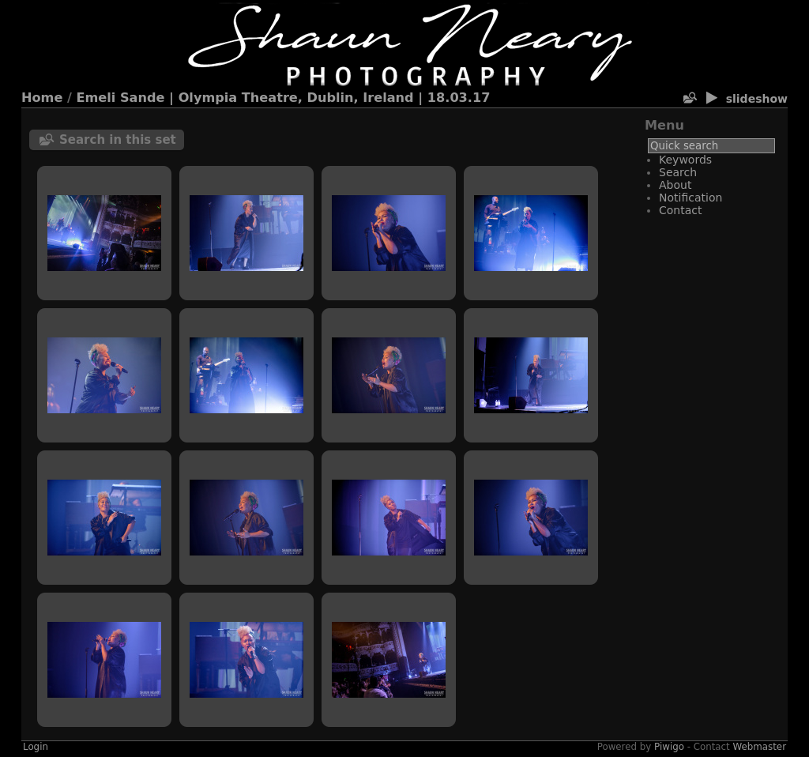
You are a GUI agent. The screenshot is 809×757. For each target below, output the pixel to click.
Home (41, 97)
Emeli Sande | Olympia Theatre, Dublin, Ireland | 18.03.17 (284, 97)
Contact (680, 210)
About (675, 185)
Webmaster (760, 746)
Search (678, 172)
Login (35, 746)
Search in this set (117, 140)
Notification (690, 197)
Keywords (685, 159)
